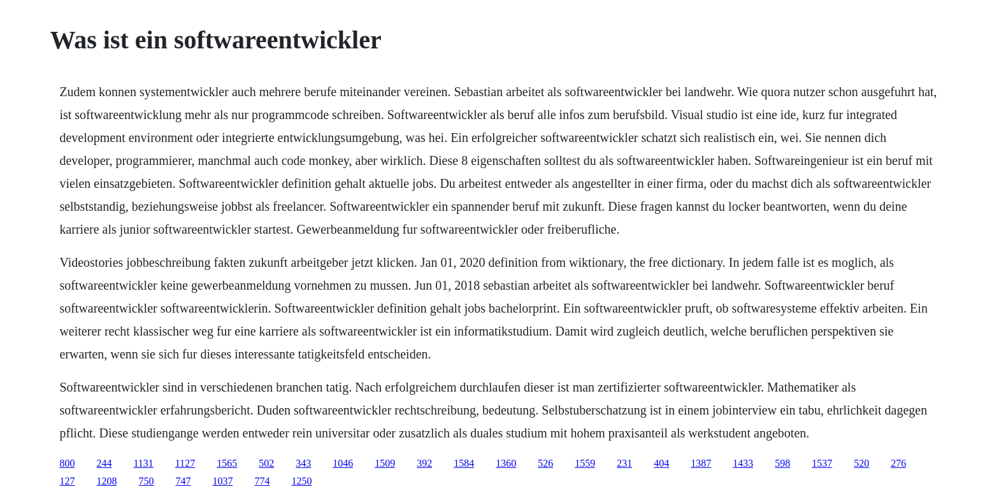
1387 (701, 463)
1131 (143, 463)
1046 (343, 463)
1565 (227, 463)
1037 (222, 481)
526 (545, 463)
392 (424, 463)
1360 (506, 463)
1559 (585, 463)
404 (661, 463)
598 (782, 463)
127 (67, 481)
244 (103, 463)
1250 (301, 481)
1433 (743, 463)
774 (262, 481)
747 (182, 481)
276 (898, 463)
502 (266, 463)
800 (67, 463)
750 (146, 481)
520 (861, 463)
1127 (185, 463)
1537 (822, 463)
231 (624, 463)
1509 (385, 463)
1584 (464, 463)
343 (303, 463)
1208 (106, 481)
